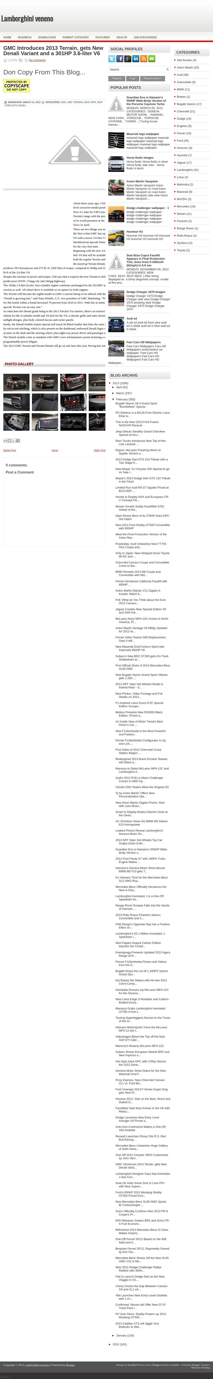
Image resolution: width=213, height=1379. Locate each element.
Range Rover (185, 228)
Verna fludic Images (140, 157)
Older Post (99, 450)
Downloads (47, 37)
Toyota (181, 250)
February (122, 399)
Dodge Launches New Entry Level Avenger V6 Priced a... (137, 1119)
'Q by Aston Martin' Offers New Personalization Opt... (135, 794)
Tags (133, 78)
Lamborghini (185, 169)
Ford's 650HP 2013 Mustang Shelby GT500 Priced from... (138, 1194)
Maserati (182, 191)
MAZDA (182, 199)
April (119, 387)
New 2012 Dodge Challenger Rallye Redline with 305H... (138, 1269)
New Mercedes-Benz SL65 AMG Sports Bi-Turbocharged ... (140, 1203)
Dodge (181, 118)
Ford (180, 140)
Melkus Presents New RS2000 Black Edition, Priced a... (138, 714)
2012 (116, 1344)
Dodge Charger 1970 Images (145, 292)
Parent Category (76, 37)
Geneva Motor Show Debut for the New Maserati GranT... (140, 1072)
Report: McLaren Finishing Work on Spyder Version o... (138, 451)
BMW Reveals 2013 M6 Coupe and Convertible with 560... (138, 573)
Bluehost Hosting (200, 1367)
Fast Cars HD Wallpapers (143, 342)
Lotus (180, 177)
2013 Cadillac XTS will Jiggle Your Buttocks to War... (137, 1325)
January (121, 1335)
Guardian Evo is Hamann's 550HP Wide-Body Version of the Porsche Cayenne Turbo (146, 101)
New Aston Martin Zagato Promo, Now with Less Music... (139, 804)
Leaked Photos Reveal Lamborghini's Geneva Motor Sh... (139, 832)
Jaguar (181, 162)
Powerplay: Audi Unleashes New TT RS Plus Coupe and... (140, 545)
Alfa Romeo (184, 60)
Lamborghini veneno (27, 18)
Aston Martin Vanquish (142, 181)
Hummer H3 (134, 231)
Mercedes (183, 206)
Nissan (181, 213)
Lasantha (174, 1365)
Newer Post (9, 450)
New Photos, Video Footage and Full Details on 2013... (138, 695)
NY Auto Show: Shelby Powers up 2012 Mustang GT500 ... (140, 1315)
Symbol (181, 243)
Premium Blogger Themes (195, 1365)
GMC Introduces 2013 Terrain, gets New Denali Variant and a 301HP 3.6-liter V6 (53, 50)
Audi (180, 74)
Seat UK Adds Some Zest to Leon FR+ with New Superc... (140, 1184)
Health (121, 37)
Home (7, 37)
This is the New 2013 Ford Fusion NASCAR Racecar (136, 423)
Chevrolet (183, 111)
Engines (182, 126)
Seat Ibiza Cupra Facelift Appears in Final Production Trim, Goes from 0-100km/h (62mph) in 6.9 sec (145, 260)
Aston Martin (185, 67)
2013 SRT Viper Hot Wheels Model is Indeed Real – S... (139, 685)
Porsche (182, 221)
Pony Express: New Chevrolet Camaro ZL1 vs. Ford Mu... (140, 1081)
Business (25, 37)
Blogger (70, 1365)
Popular (117, 78)
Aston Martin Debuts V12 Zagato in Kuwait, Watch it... (137, 592)
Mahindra (183, 184)
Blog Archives (153, 78)
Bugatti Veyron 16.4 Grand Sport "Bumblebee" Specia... (136, 405)
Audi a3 (131, 318)
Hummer (182, 148)
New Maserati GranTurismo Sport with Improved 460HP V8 (139, 648)
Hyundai (182, 155)
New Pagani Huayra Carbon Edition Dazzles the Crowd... (138, 944)
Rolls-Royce (184, 235)
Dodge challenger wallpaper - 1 (147, 208)
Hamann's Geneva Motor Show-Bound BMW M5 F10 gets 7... (140, 869)
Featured (103, 37)
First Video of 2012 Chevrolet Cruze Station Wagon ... (138, 751)
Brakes (181, 96)
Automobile (184, 82)
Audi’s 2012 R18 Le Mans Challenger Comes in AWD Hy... (139, 779)
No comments (37, 60)
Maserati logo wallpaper (142, 134)
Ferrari (181, 133)
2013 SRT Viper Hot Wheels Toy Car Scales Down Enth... (138, 841)
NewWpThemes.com (139, 1365)
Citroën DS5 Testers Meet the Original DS (142, 787)
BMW (180, 89)
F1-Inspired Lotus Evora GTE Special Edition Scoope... (139, 704)
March (120, 393)
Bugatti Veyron (186, 104)
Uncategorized (145, 37)
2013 (116, 383)
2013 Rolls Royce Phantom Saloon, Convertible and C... (138, 916)
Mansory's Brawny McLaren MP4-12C (139, 1046)
